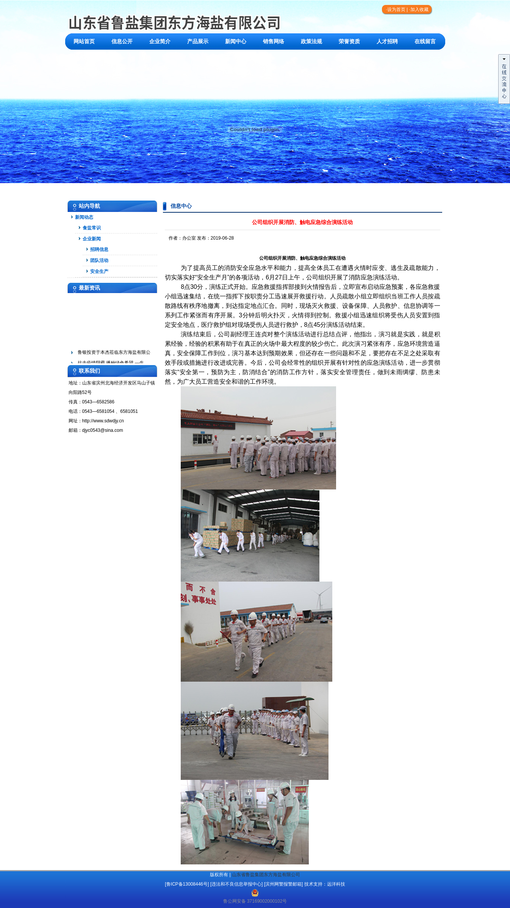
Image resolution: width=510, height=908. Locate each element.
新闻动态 (84, 217)
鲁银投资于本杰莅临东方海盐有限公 (114, 353)
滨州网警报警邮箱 (283, 884)
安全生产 (99, 271)
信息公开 (122, 41)
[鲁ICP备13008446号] (187, 884)
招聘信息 (99, 249)
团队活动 (99, 260)
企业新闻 (92, 239)
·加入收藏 (418, 9)
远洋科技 (336, 884)
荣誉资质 (349, 41)
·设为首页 (395, 9)
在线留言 (425, 41)
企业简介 (160, 41)
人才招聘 (387, 41)
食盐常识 (92, 228)
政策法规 (311, 41)
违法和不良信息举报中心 (236, 884)
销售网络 (273, 41)
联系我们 (84, 58)
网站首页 (84, 41)
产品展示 (197, 41)
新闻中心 (235, 41)
